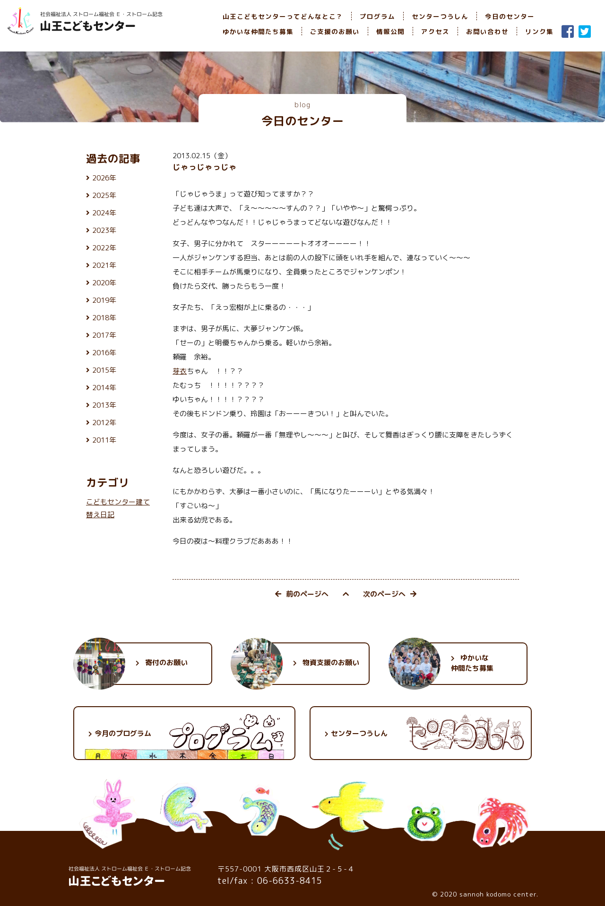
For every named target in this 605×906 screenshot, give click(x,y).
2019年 (104, 300)
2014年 (104, 388)
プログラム (377, 16)
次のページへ (389, 594)
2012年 (104, 422)
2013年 (104, 405)
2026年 (104, 178)
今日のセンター (510, 16)
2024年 (104, 213)
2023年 (104, 230)
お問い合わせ (487, 31)
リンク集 (539, 31)
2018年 (104, 318)
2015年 (104, 370)
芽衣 (180, 371)
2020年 (104, 283)
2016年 (104, 353)
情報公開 (390, 31)
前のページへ (301, 594)
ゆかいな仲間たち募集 (258, 31)
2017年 (104, 335)
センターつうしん (440, 16)
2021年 (104, 265)
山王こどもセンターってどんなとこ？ (283, 16)
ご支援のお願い (335, 31)
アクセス (435, 31)
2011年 (104, 440)
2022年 (104, 248)
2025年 (104, 195)
